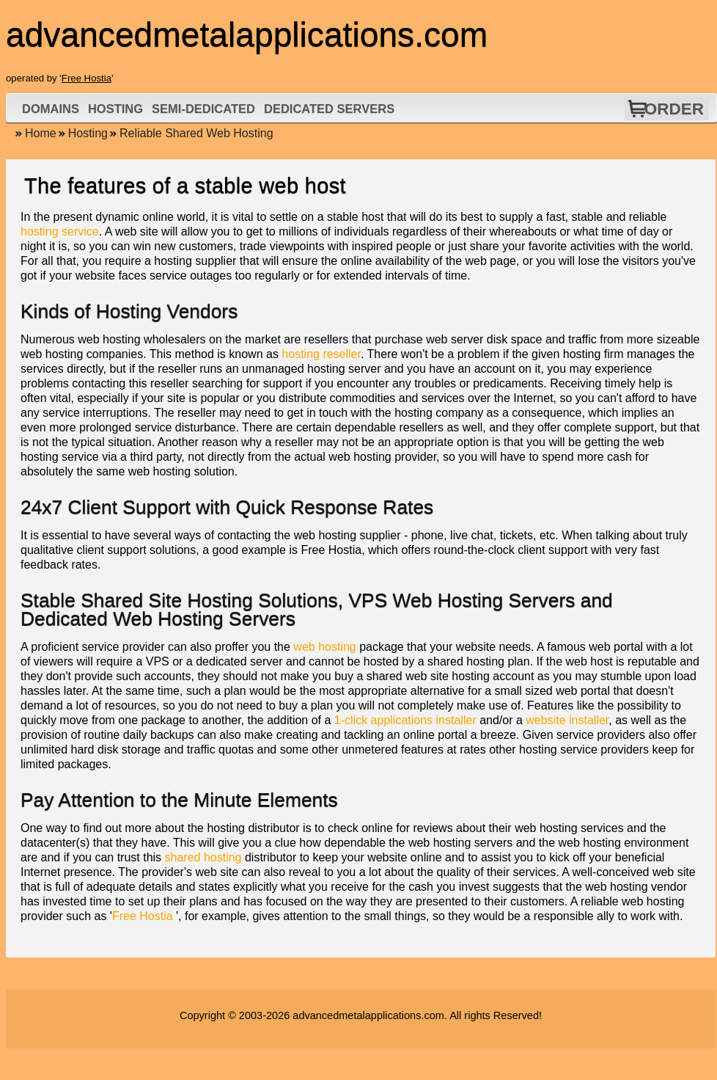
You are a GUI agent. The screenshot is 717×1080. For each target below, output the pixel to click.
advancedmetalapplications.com (368, 1015)
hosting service (60, 231)
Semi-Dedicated (203, 108)
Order (674, 109)
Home (40, 133)
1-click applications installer (405, 720)
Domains (50, 108)
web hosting (324, 647)
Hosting (115, 108)
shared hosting (203, 857)
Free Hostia (86, 78)
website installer (567, 720)
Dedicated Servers (329, 108)
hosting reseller (321, 354)
